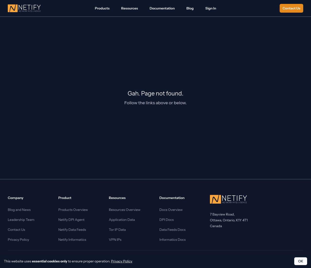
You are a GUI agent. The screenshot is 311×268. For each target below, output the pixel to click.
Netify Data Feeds (72, 229)
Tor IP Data (117, 229)
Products (102, 8)
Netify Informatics (72, 239)
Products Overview (73, 209)
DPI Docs (166, 219)
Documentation (162, 8)
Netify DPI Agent (71, 219)
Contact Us (291, 8)
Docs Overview (171, 209)
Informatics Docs (172, 239)
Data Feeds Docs (172, 229)
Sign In (210, 8)
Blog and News (19, 209)
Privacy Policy (18, 239)
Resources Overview (124, 209)
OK (300, 261)
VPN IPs (115, 239)
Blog (190, 8)
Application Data (122, 219)
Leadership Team (21, 219)
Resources (129, 8)
